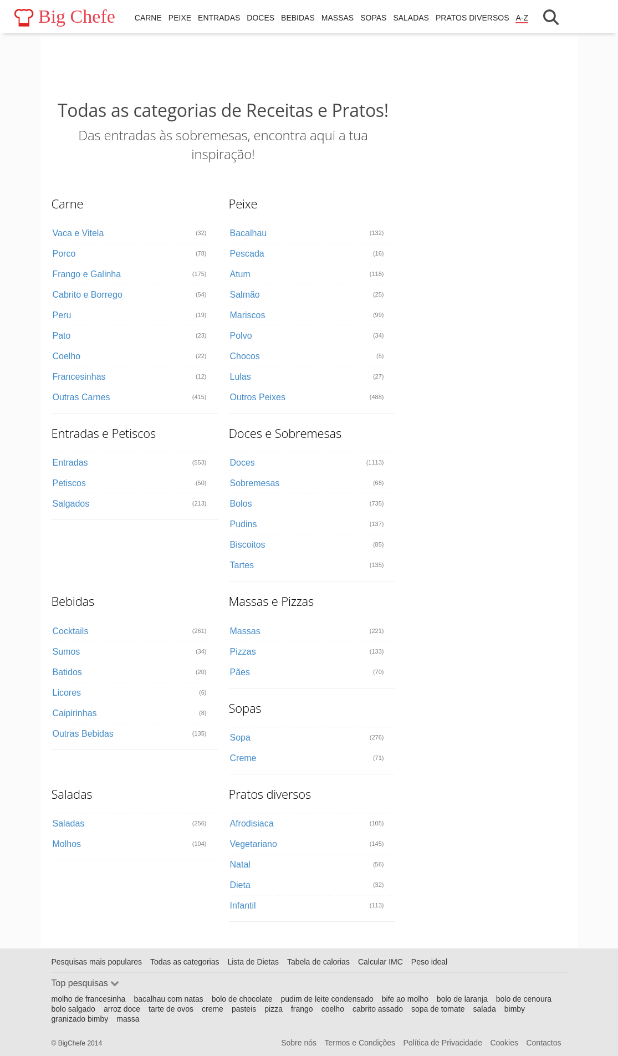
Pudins (243, 524)
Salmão (245, 294)
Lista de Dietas (253, 961)
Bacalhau (248, 233)
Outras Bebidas (83, 733)
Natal (240, 864)
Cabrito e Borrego (87, 294)
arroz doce (122, 1008)
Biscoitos (247, 544)
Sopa (240, 737)
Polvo (241, 335)
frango (302, 1008)
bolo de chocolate (242, 998)
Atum (240, 274)
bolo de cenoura (523, 998)
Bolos (241, 503)
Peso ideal (429, 961)
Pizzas (243, 651)
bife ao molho (405, 998)
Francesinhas (79, 376)
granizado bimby (80, 1018)
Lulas (240, 376)
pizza (273, 1008)
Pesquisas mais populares (97, 961)
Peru (62, 315)
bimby (514, 1008)
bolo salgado (73, 1008)
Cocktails (71, 631)
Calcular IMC (380, 961)
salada (484, 1008)
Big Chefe (64, 17)
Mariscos (247, 315)
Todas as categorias (184, 961)
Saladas (411, 17)
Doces (260, 17)
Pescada (247, 253)
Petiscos (69, 483)
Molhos (67, 844)
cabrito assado (378, 1008)
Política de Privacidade (443, 1042)
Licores (67, 692)
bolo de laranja (462, 998)
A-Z (521, 17)
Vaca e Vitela (78, 233)
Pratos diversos (472, 17)
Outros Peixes (257, 397)
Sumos (66, 651)
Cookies (504, 1042)
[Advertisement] (223, 66)
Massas (337, 17)
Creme (243, 758)
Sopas (373, 17)
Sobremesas (255, 483)
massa (127, 1018)
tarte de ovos (171, 1008)
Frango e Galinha (87, 274)
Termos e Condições (359, 1042)
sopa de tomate (438, 1008)
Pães (240, 672)
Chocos (245, 356)
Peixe (179, 17)
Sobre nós (298, 1042)
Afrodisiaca (252, 823)
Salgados (71, 503)
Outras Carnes (81, 397)
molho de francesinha (89, 998)
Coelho (67, 356)
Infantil (243, 905)
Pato (62, 335)
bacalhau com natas (168, 998)
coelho (332, 1008)
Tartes (242, 565)
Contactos (543, 1042)
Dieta (240, 885)
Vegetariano (253, 844)
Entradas (219, 17)
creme (212, 1008)
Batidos (67, 672)
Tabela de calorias (318, 961)
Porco (64, 253)
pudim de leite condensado (326, 998)
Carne (148, 17)
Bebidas (298, 17)
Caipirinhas (75, 713)
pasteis (244, 1008)
